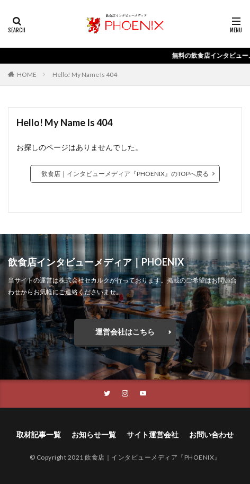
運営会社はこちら (125, 331)
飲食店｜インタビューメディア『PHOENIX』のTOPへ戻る (125, 174)
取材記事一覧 (38, 434)
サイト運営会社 (152, 434)
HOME (27, 74)
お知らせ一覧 (94, 434)
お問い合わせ (211, 434)
